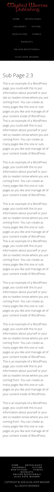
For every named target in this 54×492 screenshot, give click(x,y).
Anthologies (33, 465)
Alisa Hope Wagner (27, 477)
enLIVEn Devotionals (27, 474)
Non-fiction (19, 470)
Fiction (37, 467)
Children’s (19, 467)
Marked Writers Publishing (27, 7)
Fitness (38, 470)
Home (15, 465)
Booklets (27, 472)
